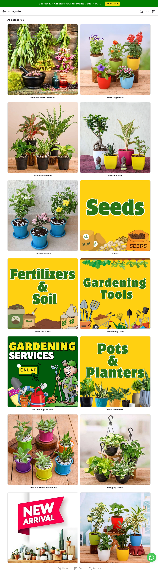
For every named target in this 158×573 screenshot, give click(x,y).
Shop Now (112, 3)
